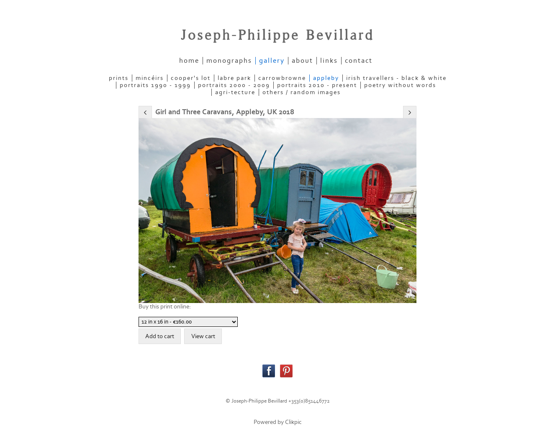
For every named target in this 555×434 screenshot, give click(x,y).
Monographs (229, 60)
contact (359, 60)
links (329, 60)
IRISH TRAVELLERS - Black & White (396, 78)
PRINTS (118, 78)
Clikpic (293, 422)
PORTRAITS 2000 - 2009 (234, 85)
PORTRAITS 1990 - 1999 (155, 85)
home (189, 60)
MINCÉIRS (150, 78)
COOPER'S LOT (191, 78)
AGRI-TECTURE (235, 92)
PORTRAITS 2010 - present (317, 85)
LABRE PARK (234, 78)
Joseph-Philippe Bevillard (277, 35)
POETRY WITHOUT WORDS (400, 85)
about (302, 60)
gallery (272, 60)
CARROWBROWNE (282, 78)
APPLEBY (326, 78)
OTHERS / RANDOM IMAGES (301, 92)
